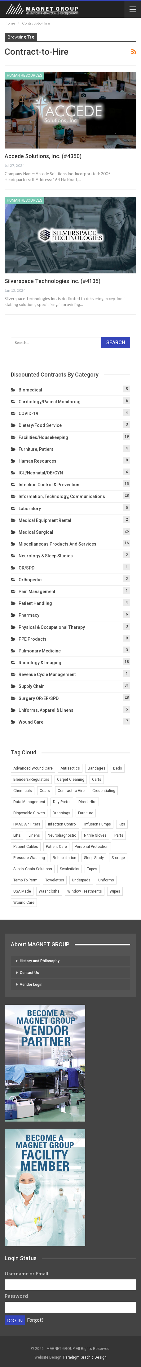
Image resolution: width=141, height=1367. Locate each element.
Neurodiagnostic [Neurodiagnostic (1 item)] (62, 835)
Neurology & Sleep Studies (46, 555)
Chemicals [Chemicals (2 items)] (22, 791)
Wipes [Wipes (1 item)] (115, 891)
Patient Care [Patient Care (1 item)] (56, 846)
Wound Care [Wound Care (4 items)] (23, 902)
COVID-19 (28, 413)
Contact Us (29, 973)
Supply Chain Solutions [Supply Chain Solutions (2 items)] (32, 869)
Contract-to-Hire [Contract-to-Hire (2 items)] (71, 791)
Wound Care (31, 722)
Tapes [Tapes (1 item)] (92, 869)
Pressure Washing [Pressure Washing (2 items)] (29, 858)
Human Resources (24, 75)
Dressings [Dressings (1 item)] (61, 813)
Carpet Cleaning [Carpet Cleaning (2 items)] (70, 779)
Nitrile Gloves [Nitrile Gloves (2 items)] (95, 835)
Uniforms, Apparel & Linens (46, 710)
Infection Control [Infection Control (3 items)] (62, 824)
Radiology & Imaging (40, 662)
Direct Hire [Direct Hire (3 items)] (87, 802)
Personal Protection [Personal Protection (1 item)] (91, 846)
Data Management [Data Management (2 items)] (29, 802)
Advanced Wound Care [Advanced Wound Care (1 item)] (33, 768)
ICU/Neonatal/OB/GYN (41, 472)
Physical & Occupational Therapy (52, 627)
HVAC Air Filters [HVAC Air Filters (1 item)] (26, 824)
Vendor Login (31, 984)
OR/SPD (26, 567)
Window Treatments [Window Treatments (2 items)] (84, 891)
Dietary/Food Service (40, 425)
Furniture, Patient (36, 449)
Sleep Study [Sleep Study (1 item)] (94, 858)
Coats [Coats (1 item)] (45, 791)
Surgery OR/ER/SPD (39, 698)
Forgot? (35, 1320)
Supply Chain (32, 686)
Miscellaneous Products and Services (57, 544)
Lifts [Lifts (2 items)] (17, 835)
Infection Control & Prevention (49, 484)
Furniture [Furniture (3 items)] (85, 813)
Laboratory (30, 508)
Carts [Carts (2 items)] (96, 779)
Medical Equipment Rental (45, 520)
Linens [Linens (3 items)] (34, 835)
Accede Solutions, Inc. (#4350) (43, 156)
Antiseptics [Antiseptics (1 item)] (70, 768)
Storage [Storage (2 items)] (118, 858)
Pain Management (37, 591)
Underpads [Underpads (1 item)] (81, 880)
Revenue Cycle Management (47, 674)
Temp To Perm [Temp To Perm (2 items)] (25, 880)
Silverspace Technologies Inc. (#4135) (52, 281)
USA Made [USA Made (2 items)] (22, 891)
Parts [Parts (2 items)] (118, 835)
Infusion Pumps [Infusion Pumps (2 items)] (97, 824)
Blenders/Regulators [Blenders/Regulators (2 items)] (31, 779)
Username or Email (26, 1273)
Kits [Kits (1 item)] (122, 824)
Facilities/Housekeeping (43, 437)
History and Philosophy (39, 961)
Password (16, 1296)
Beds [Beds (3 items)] (117, 768)
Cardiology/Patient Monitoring (50, 401)
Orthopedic (30, 579)
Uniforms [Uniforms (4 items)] (106, 880)
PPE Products (32, 639)
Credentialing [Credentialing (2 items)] (103, 791)
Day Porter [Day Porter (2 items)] (62, 802)
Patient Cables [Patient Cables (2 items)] (25, 846)
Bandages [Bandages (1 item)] (96, 768)
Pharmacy (29, 615)
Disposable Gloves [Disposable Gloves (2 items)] (29, 813)
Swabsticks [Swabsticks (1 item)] (69, 869)
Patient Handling (35, 603)
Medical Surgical (36, 532)
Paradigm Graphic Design (85, 1357)
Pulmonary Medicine (40, 650)
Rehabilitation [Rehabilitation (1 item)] (64, 858)
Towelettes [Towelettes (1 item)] (54, 880)
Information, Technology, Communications (62, 496)
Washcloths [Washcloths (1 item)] (49, 891)
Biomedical (30, 389)
